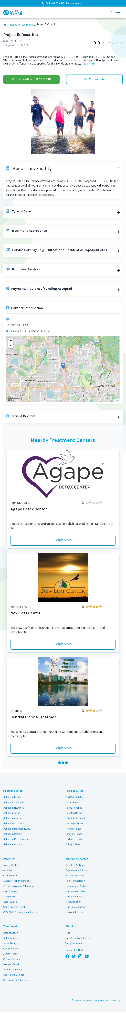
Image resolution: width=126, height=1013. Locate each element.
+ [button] (11, 340)
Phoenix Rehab (73, 829)
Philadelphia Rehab (75, 818)
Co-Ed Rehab (10, 949)
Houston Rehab (73, 813)
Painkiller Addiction (75, 881)
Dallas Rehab (72, 803)
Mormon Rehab (11, 964)
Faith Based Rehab (13, 970)
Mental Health (10, 865)
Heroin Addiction (74, 912)
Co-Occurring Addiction (15, 980)
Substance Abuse (76, 858)
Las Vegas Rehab (74, 824)
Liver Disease (10, 891)
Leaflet (116, 401)
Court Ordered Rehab (14, 907)
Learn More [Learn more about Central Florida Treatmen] (63, 748)
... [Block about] (86, 63)
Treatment (10, 926)
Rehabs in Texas (11, 813)
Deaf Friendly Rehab (13, 975)
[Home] (5, 25)
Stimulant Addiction (75, 865)
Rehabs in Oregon (12, 834)
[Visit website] (94, 79)
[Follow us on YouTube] (87, 956)
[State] (15, 25)
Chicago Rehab (73, 844)
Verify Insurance (73, 943)
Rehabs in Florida (12, 797)
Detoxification (10, 933)
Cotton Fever (10, 876)
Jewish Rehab (10, 954)
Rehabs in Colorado (13, 824)
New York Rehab (73, 834)
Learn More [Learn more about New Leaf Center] (63, 644)
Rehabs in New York (13, 808)
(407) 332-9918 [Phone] (19, 325)
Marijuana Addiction (75, 891)
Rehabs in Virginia (12, 844)
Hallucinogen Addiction (77, 886)
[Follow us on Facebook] (67, 956)
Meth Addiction (73, 902)
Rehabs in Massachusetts (16, 829)
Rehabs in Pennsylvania (15, 839)
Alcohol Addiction (74, 876)
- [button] (11, 345)
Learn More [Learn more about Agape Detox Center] (63, 540)
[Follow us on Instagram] (80, 956)
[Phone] (31, 79)
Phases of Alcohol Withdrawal (18, 886)
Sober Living (9, 943)
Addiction (9, 858)
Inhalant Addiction (74, 897)
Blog (67, 933)
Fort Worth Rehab (74, 797)
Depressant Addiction (76, 870)
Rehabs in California (13, 803)
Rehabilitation (10, 938)
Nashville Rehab (73, 808)
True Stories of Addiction (78, 938)
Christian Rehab (11, 959)
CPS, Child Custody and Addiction (20, 912)
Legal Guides (10, 902)
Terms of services (96, 1001)
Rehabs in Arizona (12, 818)
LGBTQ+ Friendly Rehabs (16, 881)
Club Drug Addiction (75, 907)
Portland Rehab (73, 839)
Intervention (9, 897)
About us (71, 926)
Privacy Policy (113, 1001)
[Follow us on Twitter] (74, 956)
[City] (28, 25)
